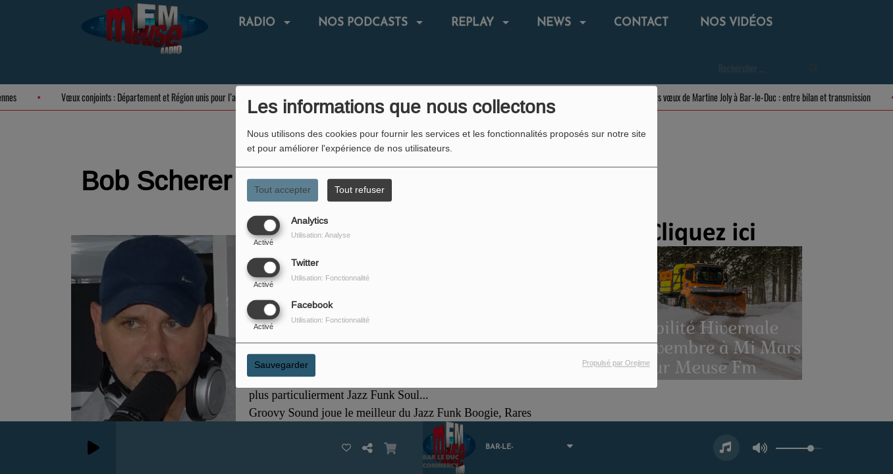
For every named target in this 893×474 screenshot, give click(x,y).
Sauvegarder (281, 365)
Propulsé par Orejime (616, 363)
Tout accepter (282, 189)
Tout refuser (360, 189)
